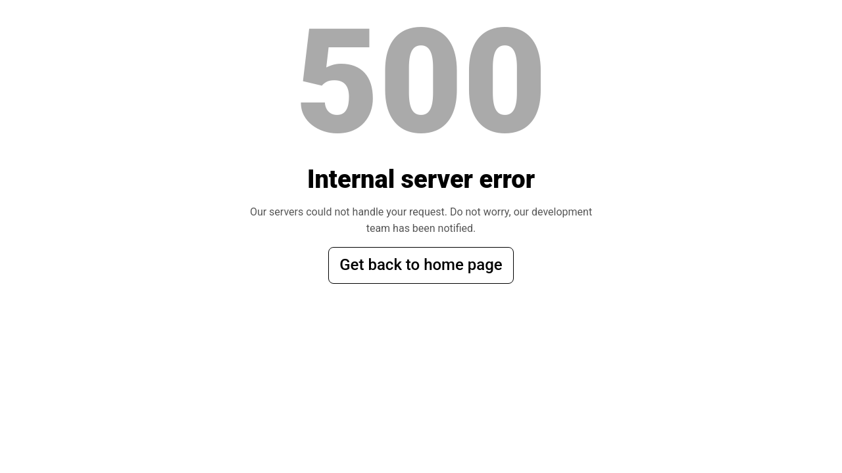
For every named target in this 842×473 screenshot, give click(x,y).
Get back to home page (420, 265)
